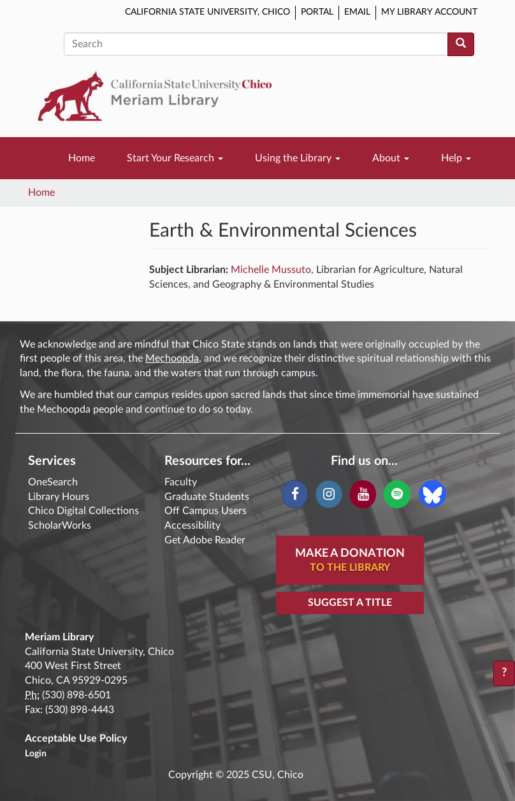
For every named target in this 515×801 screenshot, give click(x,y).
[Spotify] (397, 494)
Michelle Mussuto (271, 270)
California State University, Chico (207, 12)
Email (357, 12)
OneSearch (53, 482)
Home (81, 158)
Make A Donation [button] (350, 561)
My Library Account (429, 12)
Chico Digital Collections (83, 511)
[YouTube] (363, 494)
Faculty (180, 482)
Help (456, 158)
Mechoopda (172, 358)
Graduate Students (206, 497)
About (390, 158)
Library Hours (58, 497)
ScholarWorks (59, 525)
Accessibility (192, 525)
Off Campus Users (205, 511)
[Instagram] (329, 494)
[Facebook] (295, 494)
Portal (317, 12)
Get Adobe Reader (204, 540)
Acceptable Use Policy (76, 738)
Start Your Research (175, 158)
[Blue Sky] (432, 494)
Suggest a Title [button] (350, 603)
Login (36, 753)
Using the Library (297, 158)
